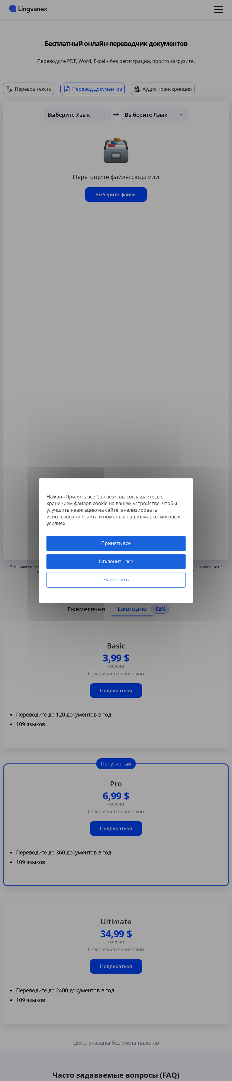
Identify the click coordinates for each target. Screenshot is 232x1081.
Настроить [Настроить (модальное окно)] (116, 579)
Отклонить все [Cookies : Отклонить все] (116, 561)
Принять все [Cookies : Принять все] (116, 543)
